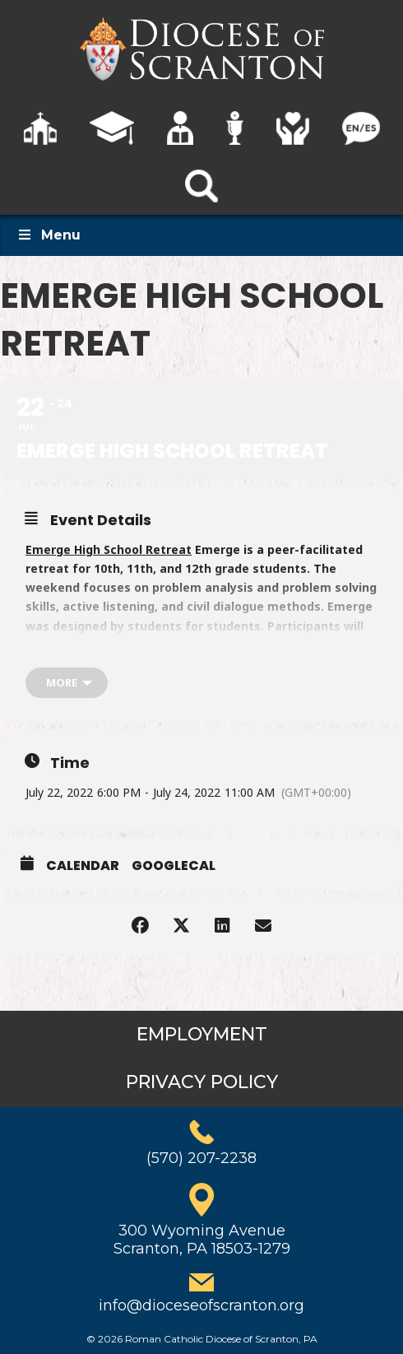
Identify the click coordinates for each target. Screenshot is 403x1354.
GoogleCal (173, 866)
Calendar (82, 866)
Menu (48, 235)
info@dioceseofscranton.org (201, 1305)
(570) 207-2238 (201, 1158)
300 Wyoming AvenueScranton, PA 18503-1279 (201, 1239)
